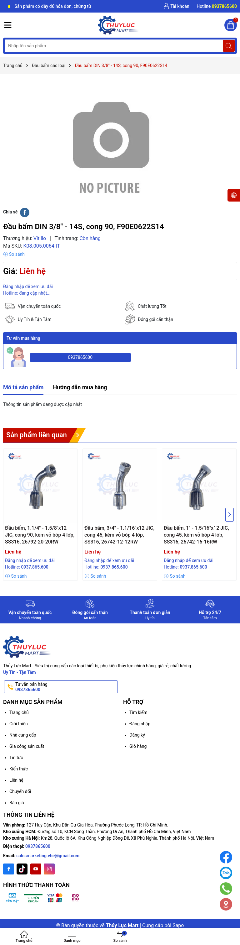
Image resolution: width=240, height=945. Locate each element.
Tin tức (16, 757)
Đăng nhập (139, 723)
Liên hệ (16, 780)
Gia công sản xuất (26, 746)
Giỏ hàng (138, 746)
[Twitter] (22, 869)
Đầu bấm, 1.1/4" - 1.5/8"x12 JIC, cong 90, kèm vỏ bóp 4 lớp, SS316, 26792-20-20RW (39, 535)
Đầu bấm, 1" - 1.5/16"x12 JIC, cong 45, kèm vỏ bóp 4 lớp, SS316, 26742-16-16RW (196, 535)
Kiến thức (18, 768)
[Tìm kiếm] (229, 46)
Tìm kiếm (138, 712)
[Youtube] (35, 869)
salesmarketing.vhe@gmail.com (47, 855)
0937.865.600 (34, 567)
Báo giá (16, 802)
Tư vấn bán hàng (66, 687)
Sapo (178, 925)
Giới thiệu (18, 723)
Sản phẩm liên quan (36, 435)
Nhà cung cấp (22, 735)
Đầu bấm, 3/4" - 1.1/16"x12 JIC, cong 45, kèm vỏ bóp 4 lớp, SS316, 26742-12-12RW (119, 535)
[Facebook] (8, 869)
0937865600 (80, 357)
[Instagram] (49, 869)
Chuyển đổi (20, 791)
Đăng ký (137, 735)
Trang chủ (19, 712)
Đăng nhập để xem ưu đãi (28, 286)
